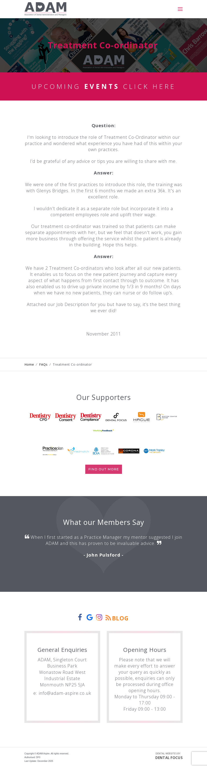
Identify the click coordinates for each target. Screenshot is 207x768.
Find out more (103, 470)
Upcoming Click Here (103, 87)
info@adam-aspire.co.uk (65, 694)
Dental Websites (166, 754)
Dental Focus (169, 758)
